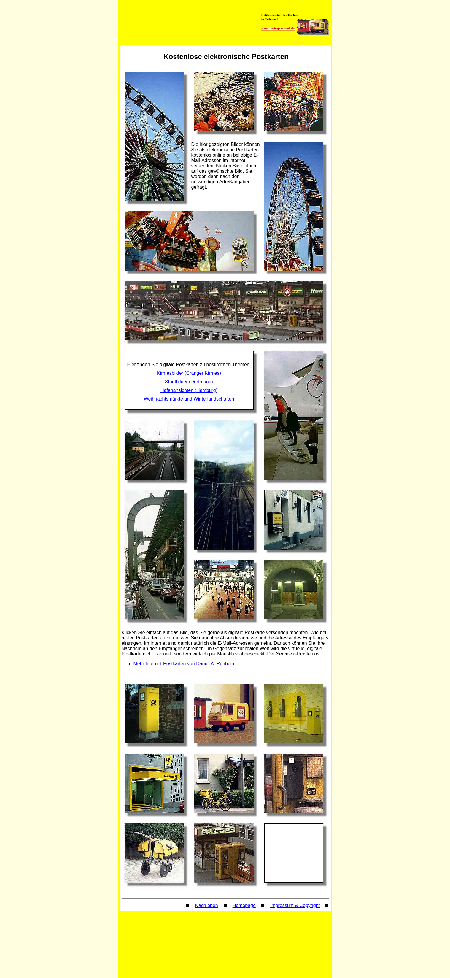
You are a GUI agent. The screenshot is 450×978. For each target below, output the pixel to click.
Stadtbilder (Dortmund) (189, 381)
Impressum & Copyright (295, 905)
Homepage (244, 905)
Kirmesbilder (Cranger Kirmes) (189, 373)
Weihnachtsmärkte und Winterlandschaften (189, 398)
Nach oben (206, 905)
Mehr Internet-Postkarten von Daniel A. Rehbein (183, 663)
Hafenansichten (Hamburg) (188, 390)
